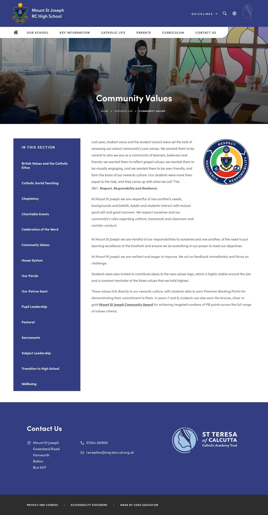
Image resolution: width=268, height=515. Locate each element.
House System (32, 260)
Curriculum (173, 32)
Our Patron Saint (35, 291)
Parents (143, 32)
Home (104, 111)
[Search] (224, 13)
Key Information (75, 32)
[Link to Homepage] (46, 13)
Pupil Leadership (34, 306)
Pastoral (28, 322)
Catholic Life (113, 32)
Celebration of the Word (40, 229)
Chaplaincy (30, 198)
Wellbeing (29, 383)
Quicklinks (204, 14)
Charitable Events (35, 214)
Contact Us (205, 32)
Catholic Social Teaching (40, 183)
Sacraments (31, 337)
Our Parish (30, 275)
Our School (37, 32)
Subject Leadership (36, 353)
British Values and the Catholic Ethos (45, 165)
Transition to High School (40, 368)
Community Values (35, 244)
